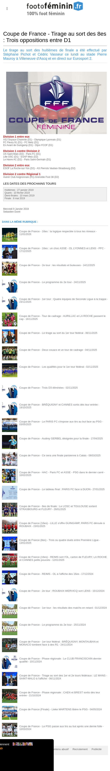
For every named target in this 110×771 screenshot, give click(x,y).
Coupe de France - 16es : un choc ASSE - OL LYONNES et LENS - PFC (57, 248)
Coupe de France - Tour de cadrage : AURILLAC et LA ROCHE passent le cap (60, 315)
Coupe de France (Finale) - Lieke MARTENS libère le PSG (50, 709)
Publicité (89, 749)
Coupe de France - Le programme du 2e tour (43, 282)
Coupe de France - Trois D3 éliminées (39, 387)
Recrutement (74, 749)
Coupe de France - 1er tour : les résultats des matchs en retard (52, 607)
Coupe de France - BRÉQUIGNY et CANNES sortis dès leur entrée (54, 404)
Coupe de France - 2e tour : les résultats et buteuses (47, 265)
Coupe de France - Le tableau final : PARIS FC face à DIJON (51, 489)
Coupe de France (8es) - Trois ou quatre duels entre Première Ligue (55, 540)
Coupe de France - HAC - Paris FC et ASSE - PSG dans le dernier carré (57, 472)
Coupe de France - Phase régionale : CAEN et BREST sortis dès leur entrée (59, 692)
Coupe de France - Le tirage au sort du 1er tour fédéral (48, 332)
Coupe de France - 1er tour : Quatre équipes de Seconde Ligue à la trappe (58, 299)
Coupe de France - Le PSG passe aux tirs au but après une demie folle (56, 726)
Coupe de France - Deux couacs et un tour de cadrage (48, 349)
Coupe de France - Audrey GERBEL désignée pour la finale (50, 438)
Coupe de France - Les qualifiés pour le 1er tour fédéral (48, 366)
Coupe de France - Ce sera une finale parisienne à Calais (49, 455)
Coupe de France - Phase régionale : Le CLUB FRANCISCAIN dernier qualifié (60, 658)
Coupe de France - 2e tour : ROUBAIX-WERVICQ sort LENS (51, 590)
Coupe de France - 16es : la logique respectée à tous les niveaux (53, 231)
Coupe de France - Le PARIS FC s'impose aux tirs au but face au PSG (56, 421)
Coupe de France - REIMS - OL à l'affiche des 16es (46, 573)
